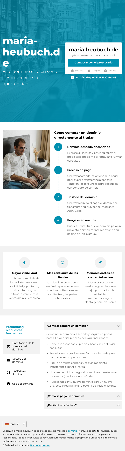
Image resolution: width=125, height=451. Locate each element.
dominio (72, 430)
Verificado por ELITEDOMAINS (96, 77)
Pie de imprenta (40, 445)
